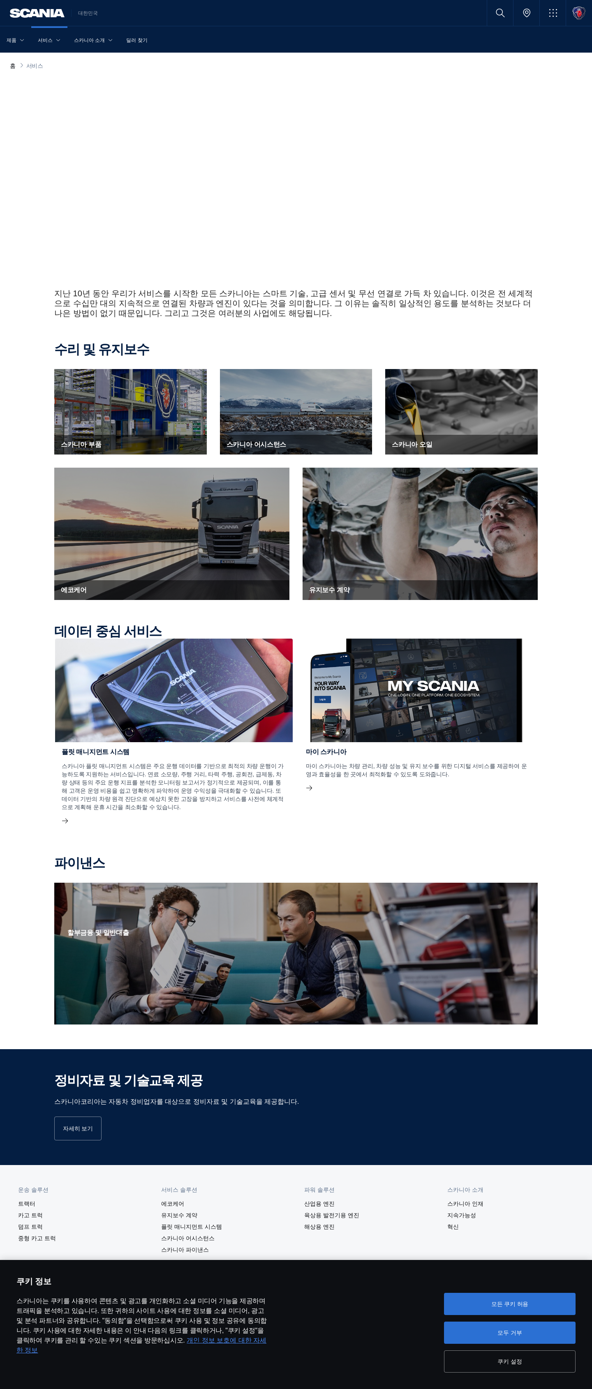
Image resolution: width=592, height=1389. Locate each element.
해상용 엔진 (319, 1226)
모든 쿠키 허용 (510, 1304)
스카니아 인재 (465, 1203)
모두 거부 (509, 1332)
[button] (553, 13)
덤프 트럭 (30, 1226)
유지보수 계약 (179, 1215)
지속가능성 (461, 1215)
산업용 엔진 (319, 1203)
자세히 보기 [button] (78, 1128)
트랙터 (26, 1203)
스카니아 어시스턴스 (188, 1238)
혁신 (453, 1226)
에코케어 (172, 1203)
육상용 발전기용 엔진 (331, 1215)
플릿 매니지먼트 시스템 (191, 1226)
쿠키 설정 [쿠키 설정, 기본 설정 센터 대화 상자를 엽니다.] (509, 1361)
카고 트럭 (30, 1215)
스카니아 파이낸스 (185, 1249)
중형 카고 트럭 (37, 1238)
